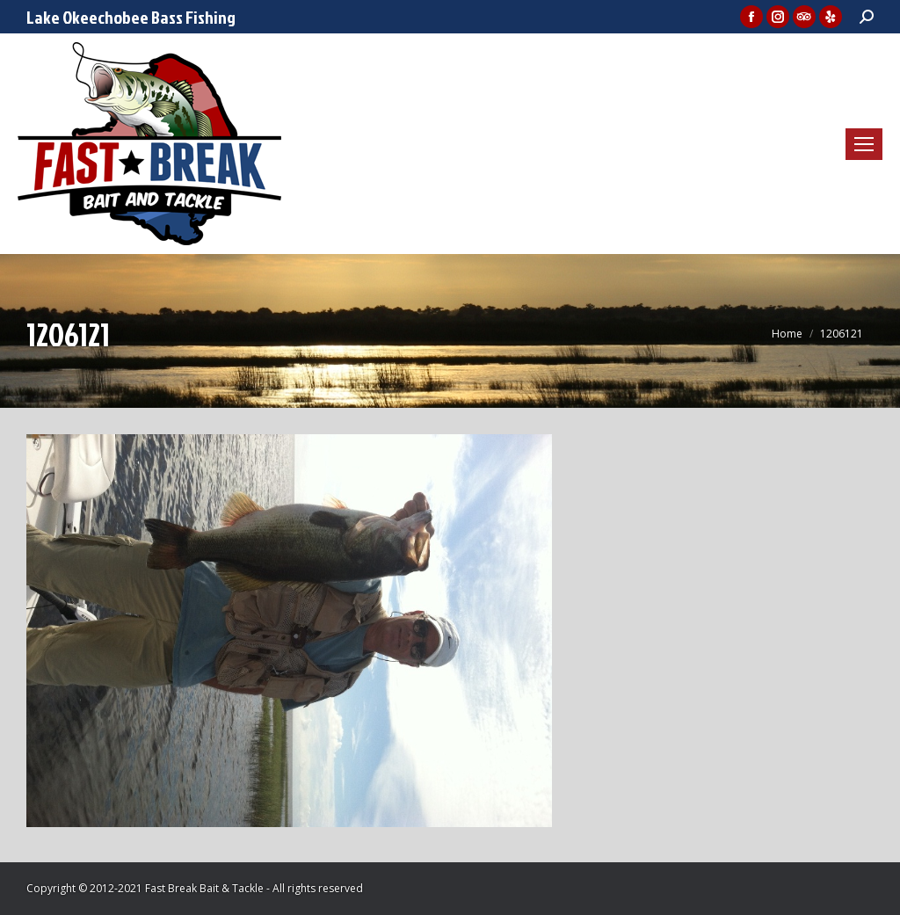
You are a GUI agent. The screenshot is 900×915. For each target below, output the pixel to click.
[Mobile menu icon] (864, 144)
